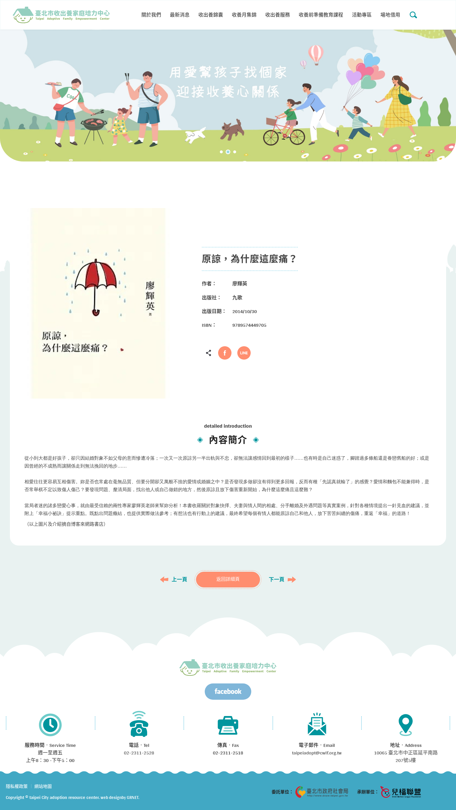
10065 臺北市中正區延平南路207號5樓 (406, 756)
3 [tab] (234, 151)
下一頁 (276, 579)
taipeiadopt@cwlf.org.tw (317, 752)
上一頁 (179, 579)
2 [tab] (228, 152)
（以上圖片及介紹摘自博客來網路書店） (66, 524)
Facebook (224, 353)
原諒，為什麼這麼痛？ (61, 15)
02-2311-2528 (139, 752)
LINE (244, 353)
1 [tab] (221, 151)
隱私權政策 (17, 786)
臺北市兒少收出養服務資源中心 (228, 667)
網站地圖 (43, 786)
